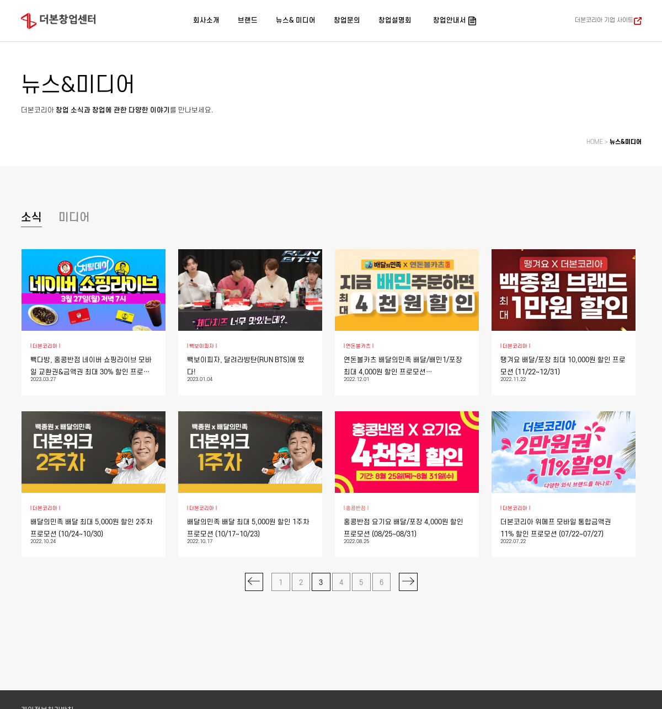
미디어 (74, 217)
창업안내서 (449, 20)
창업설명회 (395, 20)
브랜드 (248, 20)
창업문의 (347, 20)
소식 (31, 217)
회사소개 (206, 20)
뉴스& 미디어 (296, 20)
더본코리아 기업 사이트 (604, 20)
